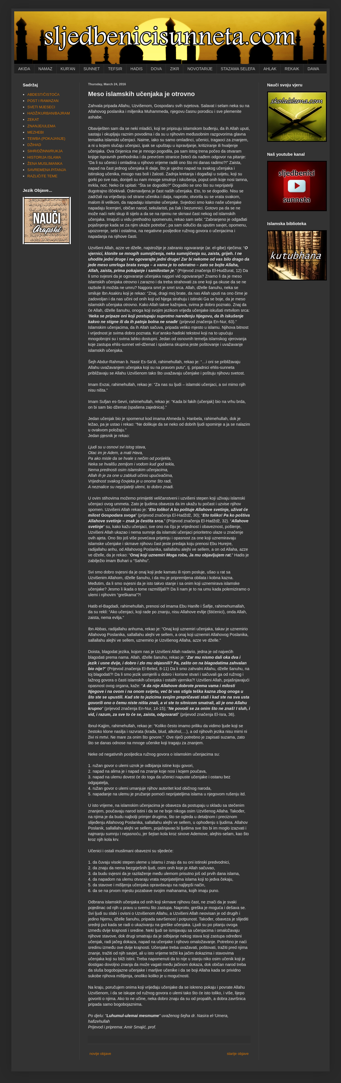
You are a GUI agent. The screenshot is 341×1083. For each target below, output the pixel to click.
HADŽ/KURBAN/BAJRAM (48, 113)
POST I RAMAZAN (43, 101)
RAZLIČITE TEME (42, 176)
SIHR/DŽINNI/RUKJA (45, 151)
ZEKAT (33, 119)
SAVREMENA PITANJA (46, 170)
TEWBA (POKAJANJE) (46, 138)
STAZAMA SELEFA (238, 68)
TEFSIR (115, 68)
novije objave (100, 1053)
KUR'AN (68, 68)
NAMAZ (45, 68)
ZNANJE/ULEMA (41, 126)
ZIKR (174, 68)
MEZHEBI (35, 132)
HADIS (136, 68)
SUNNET (92, 68)
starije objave (238, 1053)
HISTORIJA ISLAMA (44, 157)
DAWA (313, 68)
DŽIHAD (34, 145)
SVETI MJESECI (41, 107)
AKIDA (24, 68)
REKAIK (292, 68)
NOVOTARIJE (199, 68)
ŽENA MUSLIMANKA (45, 163)
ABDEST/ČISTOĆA (43, 94)
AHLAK (269, 68)
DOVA (156, 68)
